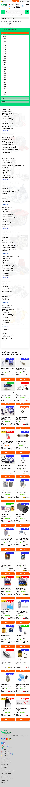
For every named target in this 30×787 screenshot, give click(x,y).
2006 (4, 73)
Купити (7, 379)
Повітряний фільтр (6, 124)
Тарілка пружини (6, 168)
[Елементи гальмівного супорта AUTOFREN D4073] (8, 459)
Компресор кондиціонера (8, 249)
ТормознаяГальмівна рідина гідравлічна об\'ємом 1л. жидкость (6, 709)
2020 (4, 38)
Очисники (4, 322)
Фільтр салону (5, 126)
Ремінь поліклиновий (21, 465)
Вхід (27, 1)
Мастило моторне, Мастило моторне (5, 587)
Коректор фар (5, 260)
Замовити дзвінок (5, 757)
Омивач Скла (5, 121)
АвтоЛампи (5, 273)
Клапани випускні (6, 214)
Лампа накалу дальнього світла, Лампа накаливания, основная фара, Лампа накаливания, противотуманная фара (7, 563)
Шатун (3, 226)
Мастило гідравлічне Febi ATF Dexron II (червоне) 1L (7, 442)
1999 (4, 94)
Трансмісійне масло (7, 113)
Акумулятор (5, 258)
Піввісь (3, 200)
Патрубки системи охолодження (10, 245)
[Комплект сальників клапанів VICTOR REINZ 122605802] (7, 605)
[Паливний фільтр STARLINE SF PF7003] (22, 508)
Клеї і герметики (6, 320)
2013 (4, 47)
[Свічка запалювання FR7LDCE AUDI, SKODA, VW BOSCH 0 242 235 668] (23, 362)
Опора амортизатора (7, 163)
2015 (4, 51)
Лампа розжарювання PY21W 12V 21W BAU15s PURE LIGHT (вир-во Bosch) (7, 539)
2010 (4, 42)
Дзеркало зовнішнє (7, 289)
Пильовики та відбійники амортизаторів (12, 165)
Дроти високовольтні (7, 267)
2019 (4, 59)
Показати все (5, 130)
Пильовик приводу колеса (7, 368)
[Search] (27, 12)
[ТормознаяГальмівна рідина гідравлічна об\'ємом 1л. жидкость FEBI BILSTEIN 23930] (7, 702)
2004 (4, 70)
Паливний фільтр (6, 128)
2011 (4, 43)
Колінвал (4, 221)
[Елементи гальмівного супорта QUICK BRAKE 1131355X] (23, 702)
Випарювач (5, 250)
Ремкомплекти (5, 193)
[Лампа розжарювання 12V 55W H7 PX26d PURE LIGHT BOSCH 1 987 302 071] (23, 532)
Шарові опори (5, 170)
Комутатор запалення (7, 270)
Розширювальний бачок (8, 244)
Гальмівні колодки (6, 136)
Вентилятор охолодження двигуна (11, 235)
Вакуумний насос (6, 152)
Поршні (4, 211)
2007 (4, 75)
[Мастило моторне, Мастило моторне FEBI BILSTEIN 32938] (7, 581)
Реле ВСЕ (4, 263)
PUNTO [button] (4, 102)
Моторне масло (6, 111)
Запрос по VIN (15, 1)
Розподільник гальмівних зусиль (10, 149)
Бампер (4, 283)
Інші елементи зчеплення (8, 195)
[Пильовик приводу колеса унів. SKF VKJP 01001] (23, 678)
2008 (4, 77)
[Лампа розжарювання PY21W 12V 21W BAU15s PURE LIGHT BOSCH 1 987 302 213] (8, 532)
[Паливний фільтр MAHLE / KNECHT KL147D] (8, 653)
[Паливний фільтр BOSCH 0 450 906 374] (8, 678)
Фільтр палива (4, 514)
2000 (4, 62)
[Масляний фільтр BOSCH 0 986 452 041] (8, 483)
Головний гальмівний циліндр (9, 146)
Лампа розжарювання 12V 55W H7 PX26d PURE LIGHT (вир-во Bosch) (22, 539)
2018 (4, 57)
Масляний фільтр (6, 123)
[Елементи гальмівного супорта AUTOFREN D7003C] (8, 411)
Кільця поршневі (6, 209)
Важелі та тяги (5, 172)
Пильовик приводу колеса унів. (22, 685)
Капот (3, 284)
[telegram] (2, 743)
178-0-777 (14, 4)
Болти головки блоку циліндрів (10, 217)
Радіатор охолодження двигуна (10, 234)
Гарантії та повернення (6, 778)
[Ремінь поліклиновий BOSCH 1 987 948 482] (23, 459)
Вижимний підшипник (7, 186)
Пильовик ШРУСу (6, 198)
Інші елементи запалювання (9, 271)
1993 (4, 82)
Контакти (22, 1)
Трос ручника (5, 141)
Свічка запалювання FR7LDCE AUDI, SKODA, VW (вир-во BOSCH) (22, 369)
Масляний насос (6, 224)
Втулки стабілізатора (7, 162)
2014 (4, 49)
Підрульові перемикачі (7, 262)
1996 (4, 88)
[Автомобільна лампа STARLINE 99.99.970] (22, 435)
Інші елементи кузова (7, 291)
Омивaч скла (5, 317)
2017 (4, 55)
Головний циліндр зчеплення (9, 190)
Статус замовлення (6, 773)
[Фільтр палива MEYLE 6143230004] (8, 508)
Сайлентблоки (5, 173)
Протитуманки (5, 298)
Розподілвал (5, 219)
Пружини (4, 167)
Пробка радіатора (6, 242)
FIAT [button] (4, 98)
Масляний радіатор (7, 240)
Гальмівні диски (6, 137)
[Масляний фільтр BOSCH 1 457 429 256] (8, 629)
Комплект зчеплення (7, 185)
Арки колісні (5, 286)
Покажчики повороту (7, 294)
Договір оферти (5, 780)
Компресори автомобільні (8, 335)
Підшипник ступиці (6, 177)
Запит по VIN (5, 760)
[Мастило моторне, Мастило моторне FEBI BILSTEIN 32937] (22, 581)
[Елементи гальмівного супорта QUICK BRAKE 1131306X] (23, 386)
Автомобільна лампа (21, 441)
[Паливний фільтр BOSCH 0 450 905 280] (23, 483)
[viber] (4, 743)
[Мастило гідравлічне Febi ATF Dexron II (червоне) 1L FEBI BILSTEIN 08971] (8, 435)
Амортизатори (5, 160)
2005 (4, 71)
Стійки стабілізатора (7, 175)
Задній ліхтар (5, 296)
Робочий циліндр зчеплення (9, 191)
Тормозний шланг (6, 151)
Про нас (3, 782)
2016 (4, 53)
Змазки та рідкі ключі (7, 319)
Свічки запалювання (7, 265)
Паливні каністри (6, 336)
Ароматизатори (6, 331)
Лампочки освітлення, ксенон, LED (21, 563)
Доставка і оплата (5, 777)
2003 (4, 68)
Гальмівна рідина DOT (7, 119)
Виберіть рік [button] (6, 33)
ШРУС (3, 196)
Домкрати (4, 333)
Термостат (4, 239)
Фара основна (5, 275)
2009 (4, 79)
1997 (4, 90)
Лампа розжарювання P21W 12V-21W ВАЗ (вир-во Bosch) (23, 612)
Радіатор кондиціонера (8, 247)
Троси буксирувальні (7, 338)
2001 (4, 64)
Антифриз (4, 116)
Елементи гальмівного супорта (21, 393)
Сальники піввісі (6, 201)
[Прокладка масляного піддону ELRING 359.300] (23, 411)
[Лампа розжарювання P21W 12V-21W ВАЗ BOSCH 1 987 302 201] (23, 605)
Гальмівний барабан (7, 139)
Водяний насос (6, 237)
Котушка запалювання (7, 268)
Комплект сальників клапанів (6, 612)
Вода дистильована (7, 118)
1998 (4, 92)
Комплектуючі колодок (8, 142)
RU (5, 1)
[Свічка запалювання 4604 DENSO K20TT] (8, 386)
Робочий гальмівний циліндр (9, 147)
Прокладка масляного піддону (21, 418)
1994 (4, 84)
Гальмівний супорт (6, 144)
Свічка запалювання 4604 (7, 393)
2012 (4, 45)
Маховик (4, 188)
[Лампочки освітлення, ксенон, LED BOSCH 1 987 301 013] (23, 556)
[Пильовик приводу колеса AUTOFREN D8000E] (8, 362)
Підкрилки (4, 288)
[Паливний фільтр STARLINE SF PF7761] (23, 653)
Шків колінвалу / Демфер (8, 222)
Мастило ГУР (5, 114)
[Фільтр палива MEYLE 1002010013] (22, 629)
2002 (4, 66)
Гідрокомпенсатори (7, 216)
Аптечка (4, 339)
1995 (4, 86)
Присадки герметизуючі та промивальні (12, 324)
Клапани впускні (6, 213)
